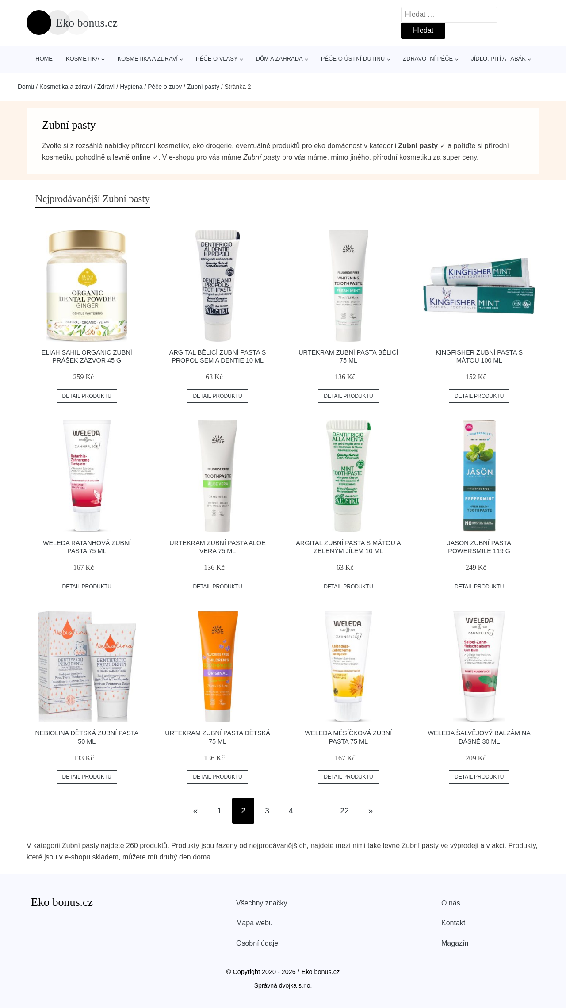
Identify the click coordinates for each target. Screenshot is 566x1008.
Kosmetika (82, 58)
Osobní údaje (257, 943)
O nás (450, 903)
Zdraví (106, 86)
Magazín (454, 943)
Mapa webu (254, 923)
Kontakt (453, 923)
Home (44, 58)
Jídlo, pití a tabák (498, 58)
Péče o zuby (165, 86)
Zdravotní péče (428, 58)
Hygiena (131, 86)
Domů (26, 86)
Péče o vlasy (217, 58)
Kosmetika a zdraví (148, 58)
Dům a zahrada (279, 58)
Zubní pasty (203, 86)
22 (344, 810)
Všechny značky (261, 903)
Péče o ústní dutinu (353, 58)
